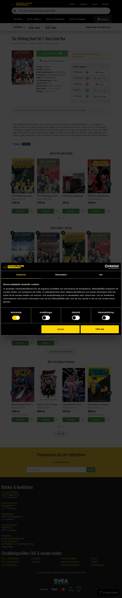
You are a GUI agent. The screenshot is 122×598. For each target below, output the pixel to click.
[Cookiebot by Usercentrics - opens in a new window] (107, 267)
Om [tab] (101, 274)
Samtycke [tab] (21, 274)
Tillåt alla (99, 329)
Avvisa (60, 329)
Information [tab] (61, 274)
